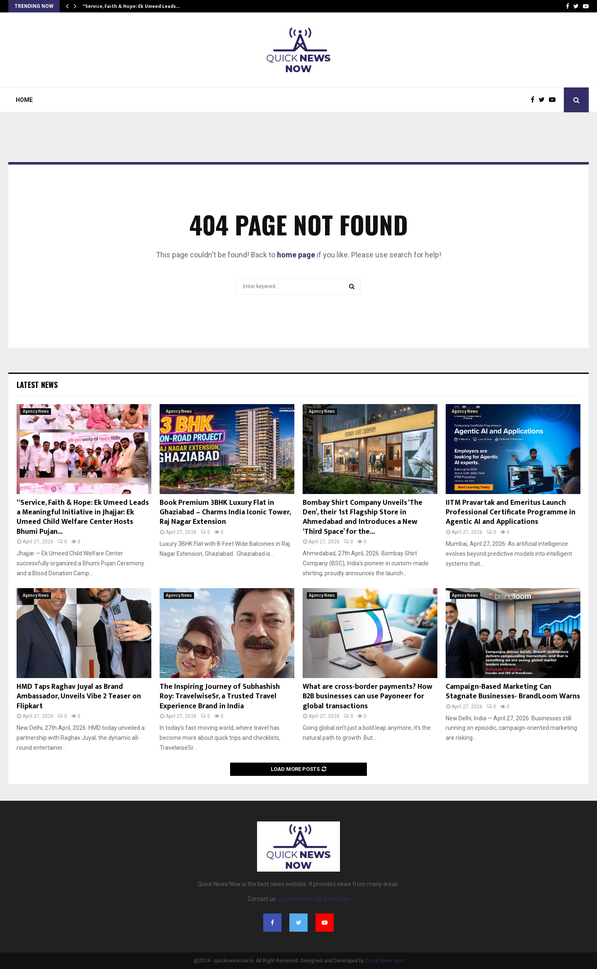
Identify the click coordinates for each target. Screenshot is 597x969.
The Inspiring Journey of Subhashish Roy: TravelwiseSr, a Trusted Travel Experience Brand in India (220, 696)
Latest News (37, 384)
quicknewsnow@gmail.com (314, 899)
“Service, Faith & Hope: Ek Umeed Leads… (131, 6)
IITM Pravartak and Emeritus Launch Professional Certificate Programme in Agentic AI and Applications (510, 512)
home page (296, 254)
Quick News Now (384, 961)
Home (24, 100)
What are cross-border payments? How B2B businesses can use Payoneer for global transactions (367, 696)
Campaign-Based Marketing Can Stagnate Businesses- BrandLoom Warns (513, 692)
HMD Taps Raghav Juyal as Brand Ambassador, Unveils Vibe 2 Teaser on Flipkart (79, 696)
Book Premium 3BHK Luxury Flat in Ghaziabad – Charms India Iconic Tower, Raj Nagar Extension (225, 512)
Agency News (36, 411)
